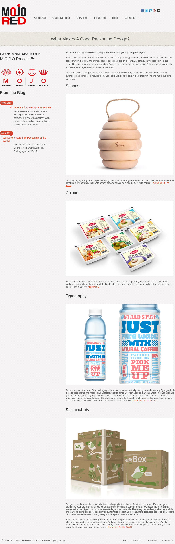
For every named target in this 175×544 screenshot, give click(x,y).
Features (100, 17)
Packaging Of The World (143, 400)
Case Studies (61, 17)
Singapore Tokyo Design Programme (30, 107)
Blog (115, 17)
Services (82, 17)
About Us (40, 17)
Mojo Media (93, 286)
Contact (130, 17)
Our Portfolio (152, 540)
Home (125, 540)
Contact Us (167, 540)
